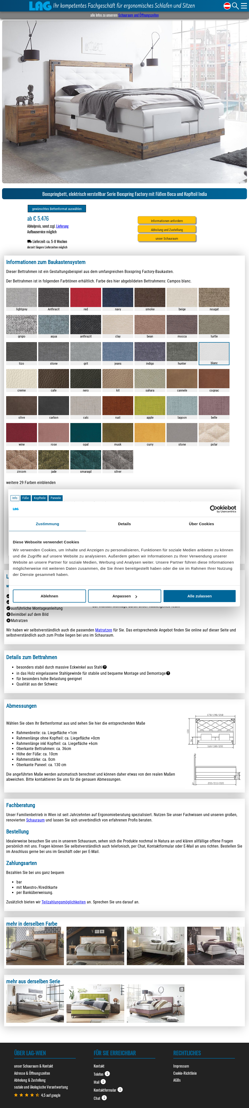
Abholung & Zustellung (30, 1080)
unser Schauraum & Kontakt (33, 1066)
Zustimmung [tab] (47, 524)
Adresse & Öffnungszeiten (32, 1073)
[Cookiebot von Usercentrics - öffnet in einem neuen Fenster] (213, 509)
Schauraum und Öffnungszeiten (138, 15)
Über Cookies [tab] (201, 524)
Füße (25, 498)
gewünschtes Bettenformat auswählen (57, 209)
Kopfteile (40, 498)
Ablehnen (49, 596)
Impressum (181, 1066)
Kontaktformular (108, 1089)
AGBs (177, 1080)
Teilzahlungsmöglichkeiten (64, 902)
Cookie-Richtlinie (185, 1073)
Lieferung (62, 226)
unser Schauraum (167, 238)
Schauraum (35, 820)
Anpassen (124, 596)
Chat (100, 1098)
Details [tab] (124, 524)
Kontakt (99, 1066)
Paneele (56, 498)
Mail (100, 1082)
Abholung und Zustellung (167, 230)
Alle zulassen (199, 596)
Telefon (102, 1074)
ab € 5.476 (38, 218)
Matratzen (19, 620)
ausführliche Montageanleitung (37, 608)
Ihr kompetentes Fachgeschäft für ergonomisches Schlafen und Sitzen (124, 6)
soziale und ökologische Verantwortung (41, 1087)
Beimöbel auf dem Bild (30, 614)
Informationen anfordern (167, 221)
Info (14, 498)
